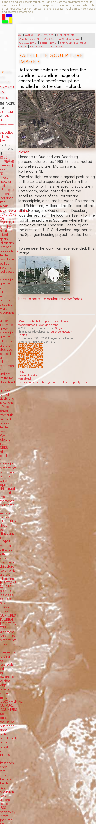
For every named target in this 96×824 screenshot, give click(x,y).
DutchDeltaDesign (61, 331)
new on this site (27, 375)
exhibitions (48, 42)
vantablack (24, 378)
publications (27, 42)
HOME (22, 372)
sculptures (45, 35)
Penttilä (23, 335)
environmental (29, 38)
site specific (66, 35)
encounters (38, 46)
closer (23, 151)
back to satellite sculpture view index (50, 298)
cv (19, 35)
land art (49, 38)
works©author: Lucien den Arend (38, 325)
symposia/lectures (73, 42)
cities (22, 46)
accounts (57, 46)
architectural (69, 38)
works (29, 35)
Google (59, 328)
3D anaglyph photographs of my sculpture (43, 321)
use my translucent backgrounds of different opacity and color (55, 382)
